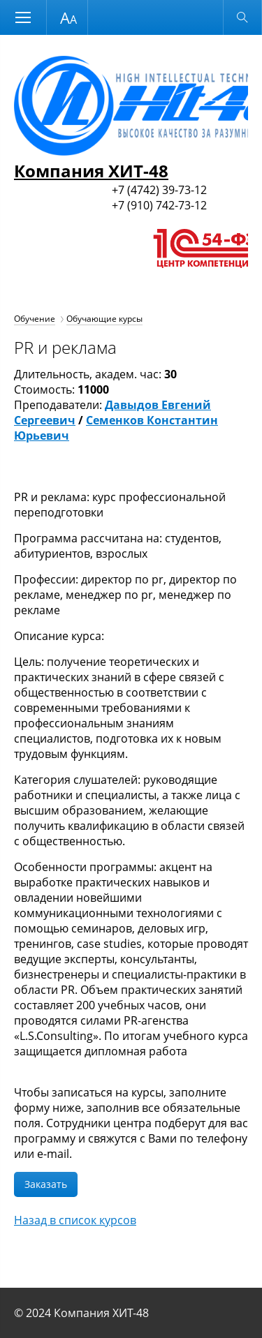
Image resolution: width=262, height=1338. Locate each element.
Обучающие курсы (104, 319)
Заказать (45, 1184)
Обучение (34, 319)
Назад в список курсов (75, 1220)
